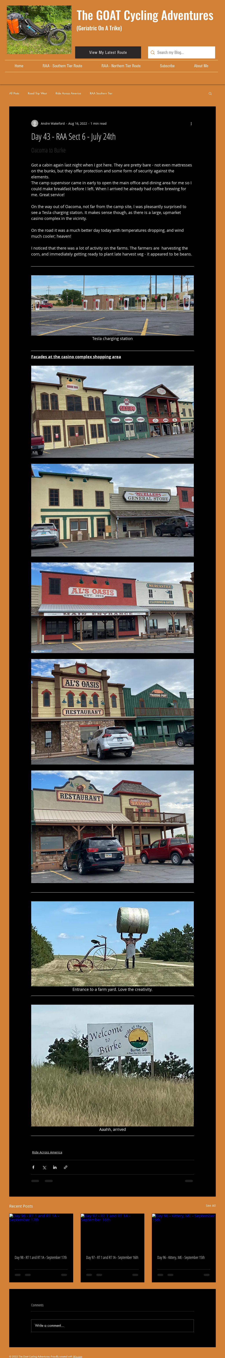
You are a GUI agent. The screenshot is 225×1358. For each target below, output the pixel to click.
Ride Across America (68, 93)
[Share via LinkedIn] (55, 1167)
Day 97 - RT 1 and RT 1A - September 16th (112, 1257)
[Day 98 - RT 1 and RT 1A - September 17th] (41, 1231)
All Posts (14, 93)
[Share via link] (66, 1167)
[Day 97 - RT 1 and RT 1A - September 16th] (112, 1231)
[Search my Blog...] (181, 52)
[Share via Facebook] (33, 1167)
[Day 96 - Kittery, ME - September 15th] (184, 1231)
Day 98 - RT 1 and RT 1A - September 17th (41, 1257)
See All (211, 1205)
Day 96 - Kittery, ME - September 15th (181, 1257)
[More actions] (191, 123)
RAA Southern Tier (101, 93)
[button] (210, 93)
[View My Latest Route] (108, 52)
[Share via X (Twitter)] (44, 1167)
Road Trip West (37, 93)
